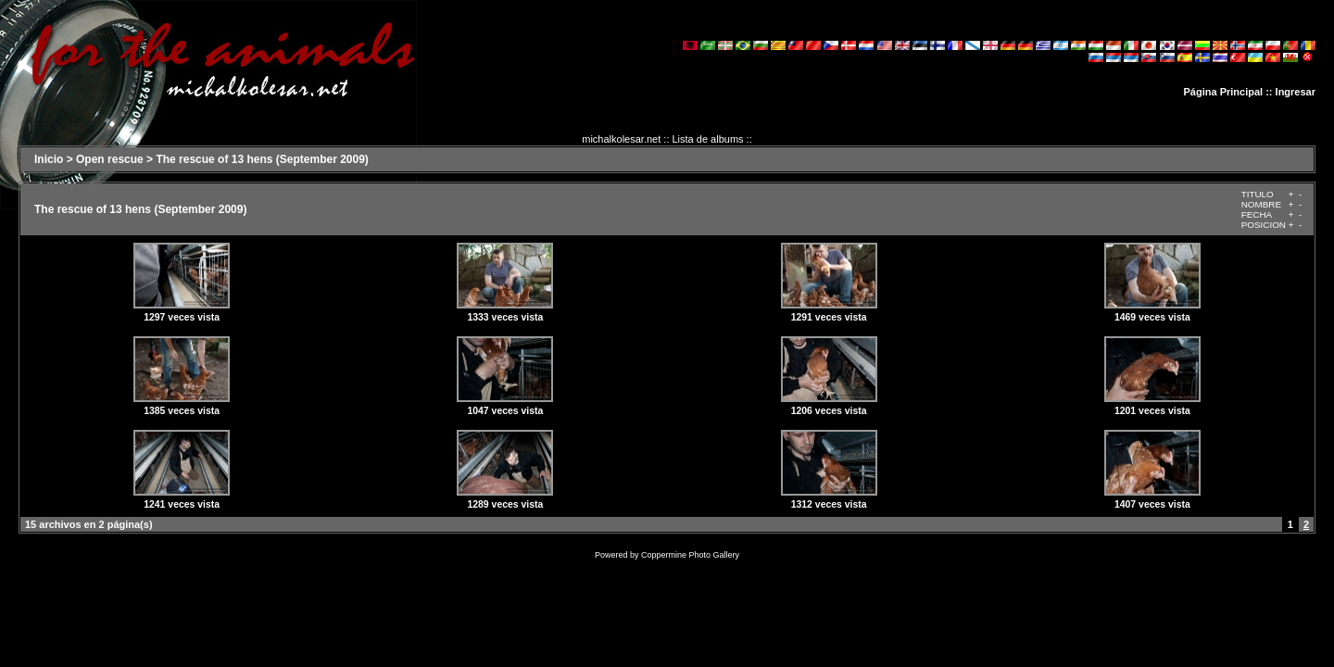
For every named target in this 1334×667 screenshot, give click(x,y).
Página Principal (1224, 91)
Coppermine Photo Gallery (690, 555)
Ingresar (1295, 91)
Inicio (48, 159)
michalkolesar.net (621, 139)
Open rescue (110, 159)
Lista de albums (708, 139)
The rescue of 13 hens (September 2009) (262, 159)
